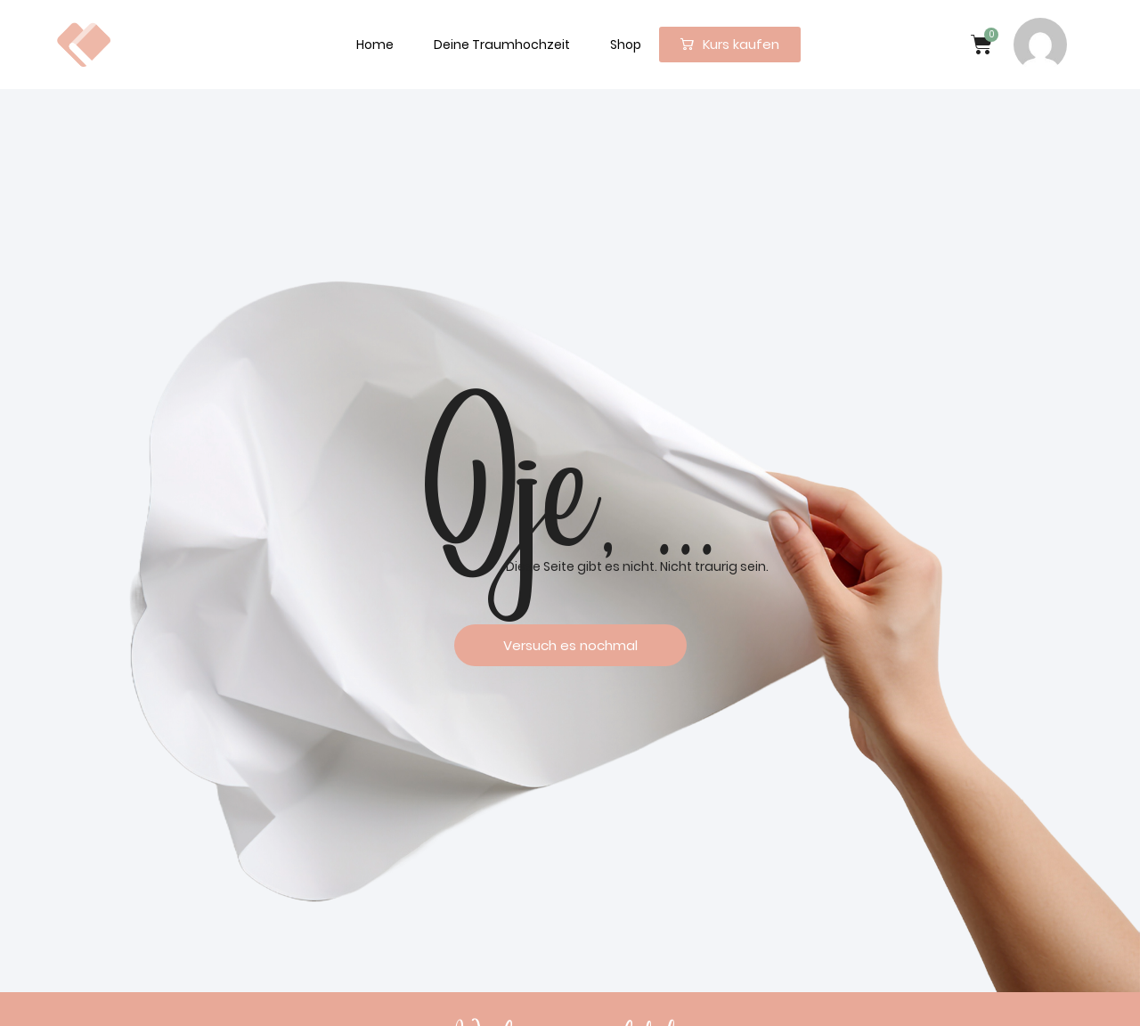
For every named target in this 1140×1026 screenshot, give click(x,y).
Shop (625, 44)
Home (375, 44)
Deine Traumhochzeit (502, 44)
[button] (730, 44)
